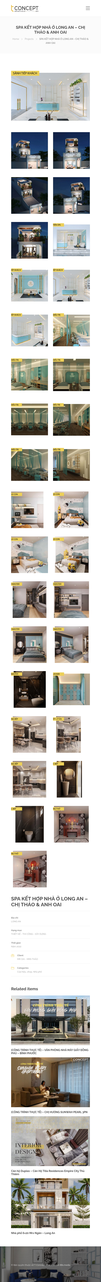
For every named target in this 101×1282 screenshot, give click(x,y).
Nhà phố (37, 972)
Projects (29, 39)
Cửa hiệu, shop (24, 972)
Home (15, 39)
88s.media (65, 1265)
